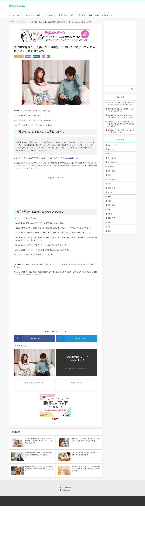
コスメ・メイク (113, 145)
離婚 (109, 231)
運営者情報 (66, 490)
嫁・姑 (110, 192)
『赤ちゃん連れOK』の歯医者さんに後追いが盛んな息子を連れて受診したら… (121, 103)
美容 (38, 15)
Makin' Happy (17, 6)
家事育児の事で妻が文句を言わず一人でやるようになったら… (121, 110)
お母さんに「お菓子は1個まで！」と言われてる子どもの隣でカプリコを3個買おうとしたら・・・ (121, 124)
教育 (109, 209)
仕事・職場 (111, 171)
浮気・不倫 (111, 218)
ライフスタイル (50, 15)
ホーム (11, 15)
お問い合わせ (107, 15)
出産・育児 (81, 15)
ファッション (112, 158)
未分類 (110, 214)
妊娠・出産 (111, 188)
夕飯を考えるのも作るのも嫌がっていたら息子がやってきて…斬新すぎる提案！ (121, 116)
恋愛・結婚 (63, 15)
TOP (11, 22)
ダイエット (29, 15)
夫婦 (90, 15)
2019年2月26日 (44, 150)
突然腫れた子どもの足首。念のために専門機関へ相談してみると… (121, 131)
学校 (109, 196)
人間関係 (28, 56)
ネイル (19, 15)
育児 (72, 15)
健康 (109, 175)
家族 (97, 15)
